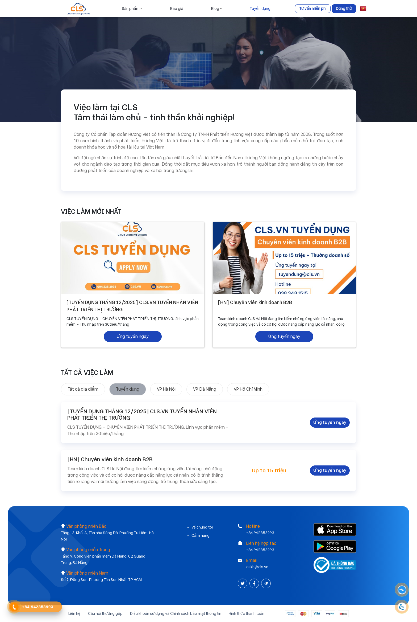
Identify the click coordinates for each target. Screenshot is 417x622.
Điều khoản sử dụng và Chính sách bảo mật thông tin (176, 613)
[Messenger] (402, 590)
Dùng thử (344, 8)
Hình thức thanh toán (248, 613)
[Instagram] (266, 583)
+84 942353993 (260, 533)
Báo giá (176, 8)
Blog (216, 8)
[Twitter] (243, 583)
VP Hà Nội (166, 389)
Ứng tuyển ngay (133, 336)
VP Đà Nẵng (204, 389)
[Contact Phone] (14, 607)
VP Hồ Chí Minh (248, 389)
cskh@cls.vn (257, 567)
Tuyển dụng (259, 8)
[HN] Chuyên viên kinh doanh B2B (256, 302)
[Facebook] (254, 583)
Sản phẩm (132, 8)
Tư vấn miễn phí (312, 8)
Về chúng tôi (202, 527)
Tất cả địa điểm (83, 389)
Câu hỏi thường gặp (104, 613)
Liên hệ (72, 613)
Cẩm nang (200, 535)
